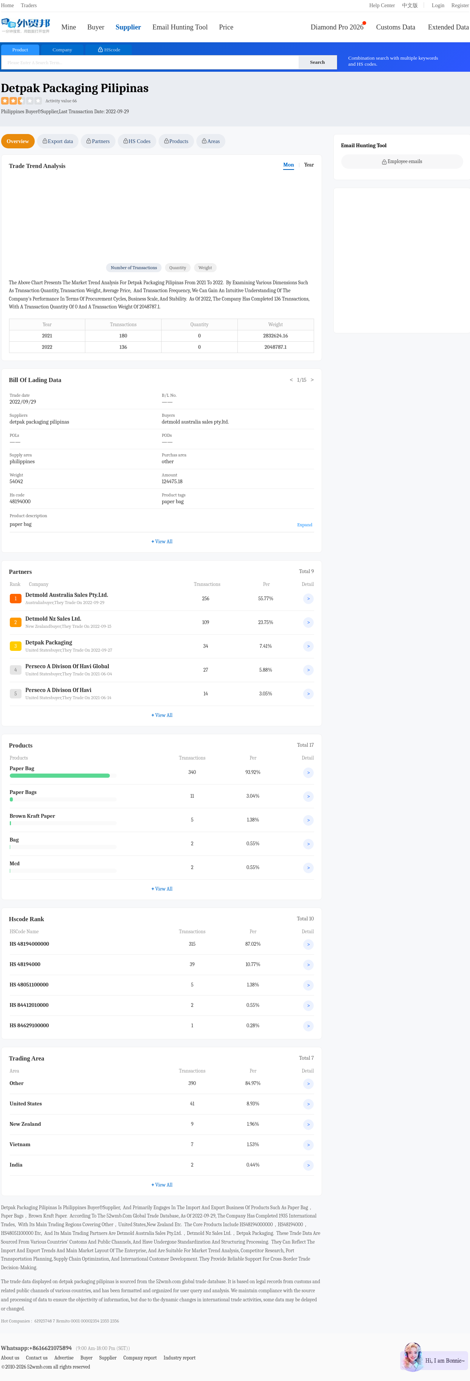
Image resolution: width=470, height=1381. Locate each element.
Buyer (95, 27)
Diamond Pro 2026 (337, 27)
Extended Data (448, 27)
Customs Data (396, 27)
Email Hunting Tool (180, 27)
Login (438, 5)
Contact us (37, 1358)
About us (10, 1358)
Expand (304, 524)
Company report (140, 1358)
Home (7, 5)
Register (460, 5)
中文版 (410, 5)
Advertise (64, 1358)
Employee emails (402, 162)
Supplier (128, 27)
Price (226, 27)
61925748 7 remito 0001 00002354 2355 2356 (76, 1321)
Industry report (179, 1358)
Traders (29, 5)
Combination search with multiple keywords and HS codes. (393, 61)
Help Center (382, 5)
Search (317, 62)
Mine (69, 27)
